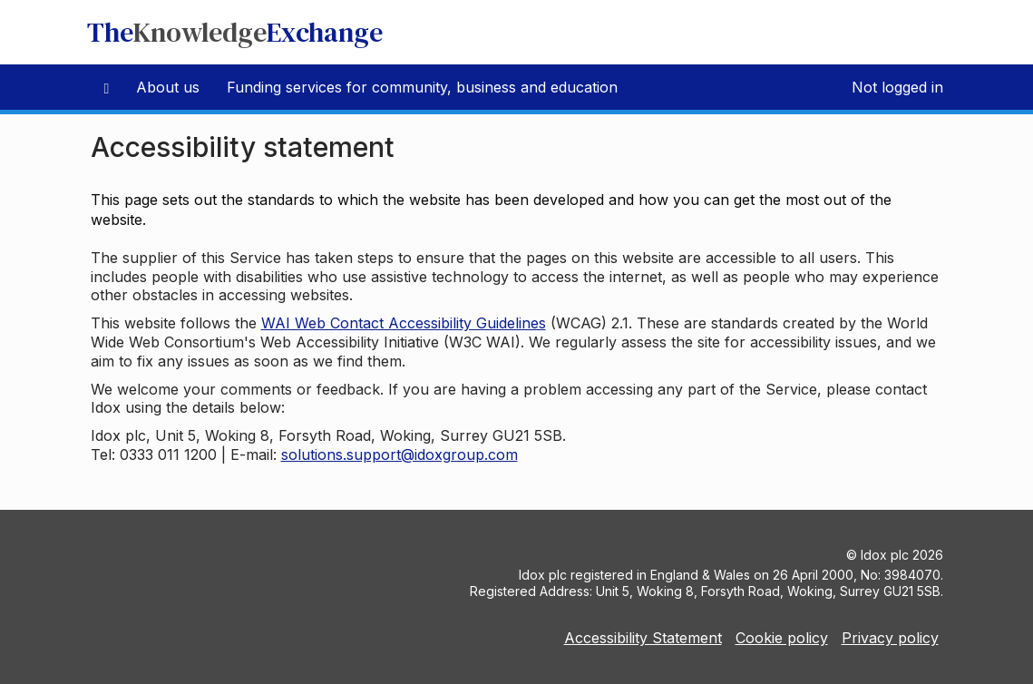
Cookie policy (782, 638)
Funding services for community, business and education (422, 87)
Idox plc (885, 554)
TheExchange (235, 32)
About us (168, 87)
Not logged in (897, 87)
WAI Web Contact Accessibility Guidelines (403, 323)
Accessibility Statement (643, 638)
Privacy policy (890, 638)
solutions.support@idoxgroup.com (399, 454)
